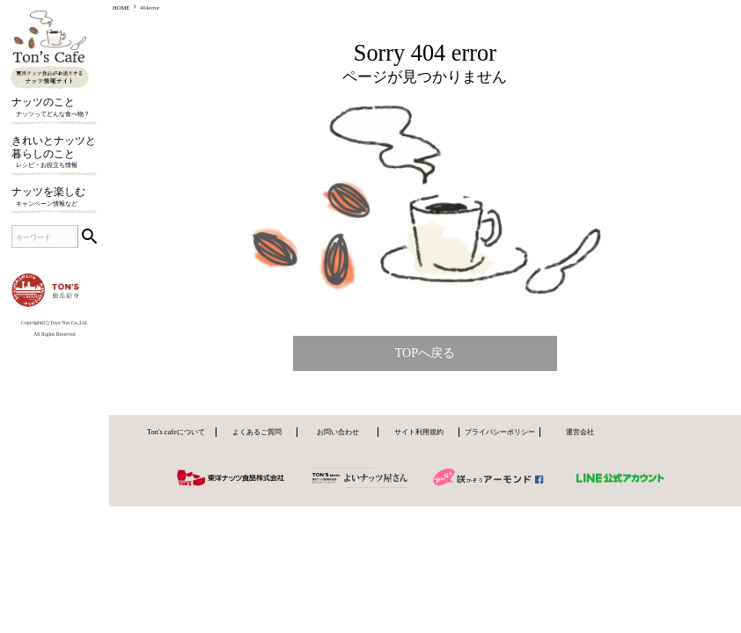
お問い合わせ (338, 431)
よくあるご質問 (257, 431)
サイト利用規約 (419, 431)
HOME (121, 7)
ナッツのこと (54, 108)
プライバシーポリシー (500, 431)
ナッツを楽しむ (54, 198)
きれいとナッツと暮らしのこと (54, 153)
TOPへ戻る (425, 353)
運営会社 (580, 431)
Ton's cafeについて (176, 431)
